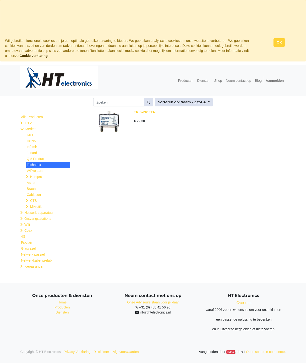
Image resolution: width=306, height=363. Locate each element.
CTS (33, 201)
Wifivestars (35, 171)
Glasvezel (28, 248)
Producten (62, 307)
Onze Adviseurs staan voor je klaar (153, 302)
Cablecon (34, 195)
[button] (184, 102)
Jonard (32, 153)
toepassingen (34, 266)
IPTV (28, 123)
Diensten (62, 312)
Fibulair (26, 242)
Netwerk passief (33, 254)
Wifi (27, 224)
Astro (31, 183)
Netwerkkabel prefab (36, 260)
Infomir (32, 147)
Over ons (243, 303)
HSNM (32, 141)
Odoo (230, 352)
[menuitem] (185, 80)
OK (279, 42)
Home (62, 302)
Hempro (36, 177)
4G (23, 236)
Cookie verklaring (34, 56)
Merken (31, 129)
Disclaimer (101, 352)
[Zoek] (148, 102)
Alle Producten (32, 117)
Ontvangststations (37, 218)
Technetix (34, 165)
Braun (31, 189)
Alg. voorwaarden (126, 352)
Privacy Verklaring (77, 352)
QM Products (36, 159)
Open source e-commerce (265, 352)
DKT (30, 135)
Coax (28, 230)
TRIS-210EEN (145, 112)
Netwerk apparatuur (39, 212)
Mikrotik (36, 207)
